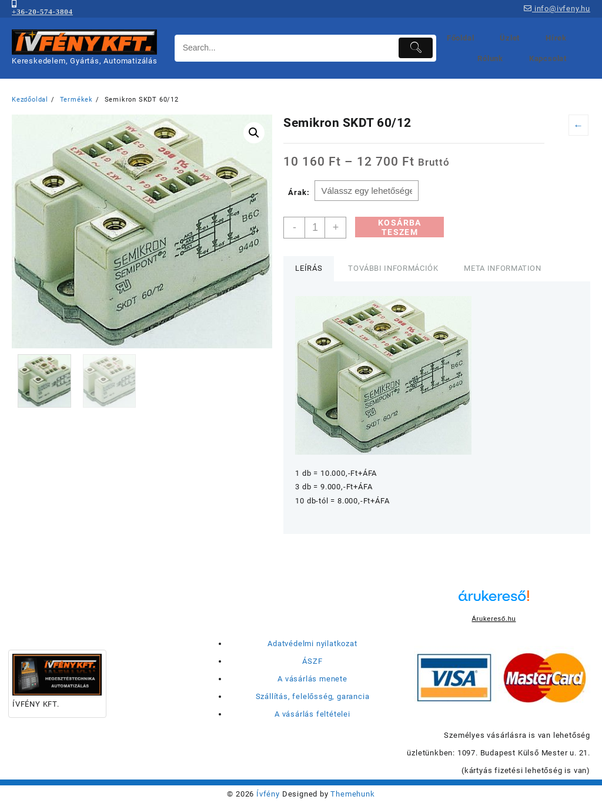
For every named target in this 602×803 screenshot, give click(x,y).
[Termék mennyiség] (315, 227)
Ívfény (268, 793)
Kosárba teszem (400, 227)
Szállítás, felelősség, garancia (313, 696)
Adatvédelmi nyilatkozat (312, 643)
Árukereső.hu (493, 618)
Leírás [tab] (308, 268)
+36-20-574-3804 (42, 11)
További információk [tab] (393, 268)
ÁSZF (312, 661)
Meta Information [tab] (502, 268)
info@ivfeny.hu (557, 8)
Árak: (298, 192)
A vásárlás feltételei (312, 714)
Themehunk (352, 793)
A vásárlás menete (312, 678)
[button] (254, 132)
